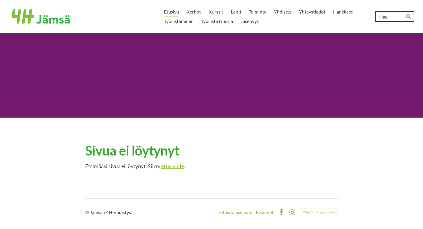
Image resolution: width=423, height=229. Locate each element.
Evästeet (264, 212)
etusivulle (172, 166)
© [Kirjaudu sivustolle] (87, 212)
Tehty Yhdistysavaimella (319, 212)
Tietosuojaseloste (234, 212)
